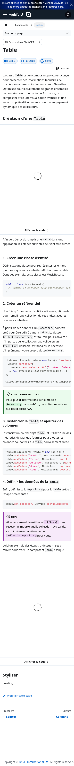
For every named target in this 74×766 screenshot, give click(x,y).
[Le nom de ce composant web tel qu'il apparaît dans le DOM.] (28, 61)
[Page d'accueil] (6, 25)
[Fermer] (71, 4)
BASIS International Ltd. (34, 762)
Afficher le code (37, 230)
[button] (62, 68)
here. (61, 6)
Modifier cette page (17, 696)
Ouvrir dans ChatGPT (19, 42)
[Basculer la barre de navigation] (5, 14)
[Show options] (39, 42)
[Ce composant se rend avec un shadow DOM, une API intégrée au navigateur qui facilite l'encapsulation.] (10, 61)
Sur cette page (14, 33)
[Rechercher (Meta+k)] (68, 14)
